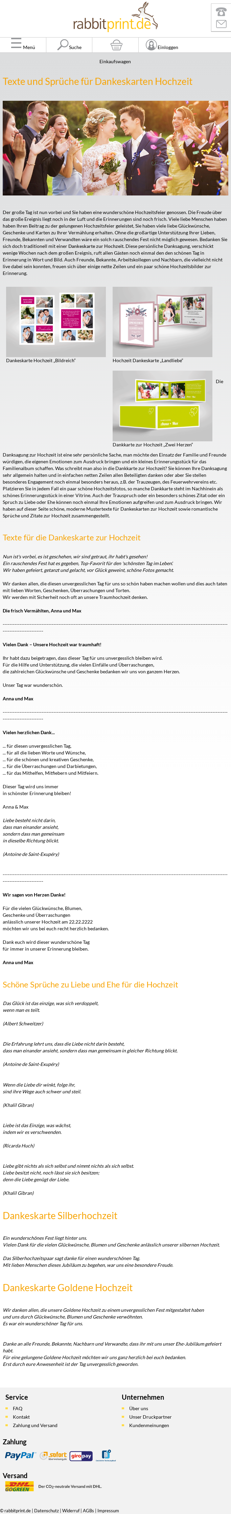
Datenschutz (46, 1510)
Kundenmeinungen (149, 1425)
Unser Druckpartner (150, 1417)
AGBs (88, 1510)
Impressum (108, 1510)
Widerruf (70, 1510)
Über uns (138, 1408)
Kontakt (21, 1417)
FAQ (17, 1408)
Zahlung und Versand (35, 1425)
